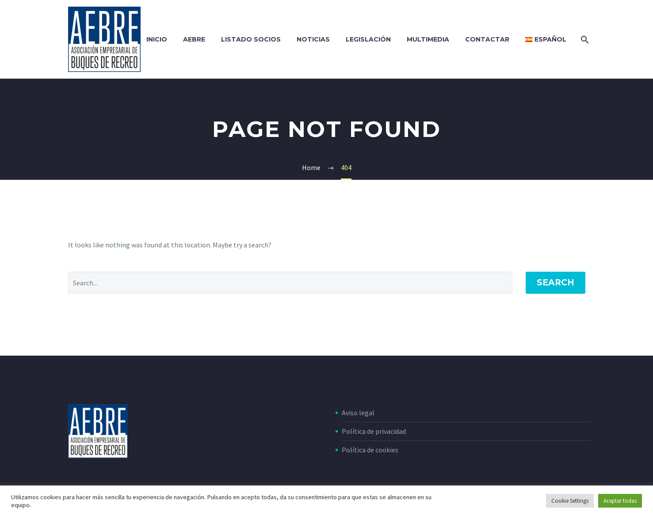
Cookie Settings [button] (569, 501)
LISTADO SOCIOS (251, 39)
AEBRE (194, 39)
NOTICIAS (313, 39)
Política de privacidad (374, 431)
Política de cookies (370, 449)
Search (555, 282)
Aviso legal (358, 412)
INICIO (156, 39)
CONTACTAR (487, 39)
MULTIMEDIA (428, 39)
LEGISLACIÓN (368, 39)
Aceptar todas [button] (620, 501)
